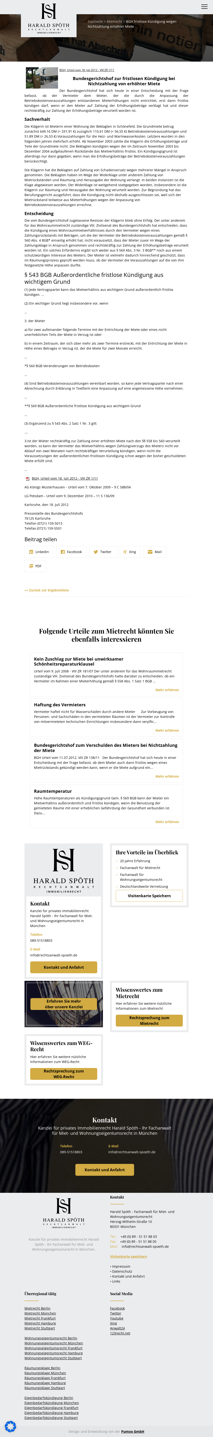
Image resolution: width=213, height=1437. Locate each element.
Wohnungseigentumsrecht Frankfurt (53, 1348)
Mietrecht (114, 21)
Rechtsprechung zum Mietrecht (149, 1020)
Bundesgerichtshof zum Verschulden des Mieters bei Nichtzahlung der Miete (105, 747)
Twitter (115, 1313)
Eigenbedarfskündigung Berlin (48, 1398)
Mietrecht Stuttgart (39, 1328)
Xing (113, 1323)
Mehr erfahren (167, 690)
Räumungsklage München (45, 1373)
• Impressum (120, 1266)
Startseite (95, 21)
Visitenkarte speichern (128, 1256)
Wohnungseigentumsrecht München (53, 1343)
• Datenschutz (121, 1271)
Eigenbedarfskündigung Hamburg (51, 1412)
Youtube (116, 1318)
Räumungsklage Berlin (42, 1368)
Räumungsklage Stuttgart (44, 1388)
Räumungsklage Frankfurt (45, 1378)
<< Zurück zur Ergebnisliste (46, 590)
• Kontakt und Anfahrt (127, 1276)
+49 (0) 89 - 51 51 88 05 (138, 1241)
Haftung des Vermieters (60, 704)
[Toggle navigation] (204, 6)
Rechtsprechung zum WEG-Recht (64, 1073)
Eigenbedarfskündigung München (51, 1403)
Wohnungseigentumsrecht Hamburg (53, 1353)
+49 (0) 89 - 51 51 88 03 (139, 1236)
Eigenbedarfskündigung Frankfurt (51, 1407)
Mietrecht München (40, 1313)
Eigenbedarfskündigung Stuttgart (51, 1417)
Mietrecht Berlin (37, 1308)
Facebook (117, 1308)
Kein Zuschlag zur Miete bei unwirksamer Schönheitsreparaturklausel (78, 661)
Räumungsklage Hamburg (45, 1383)
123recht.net (120, 1333)
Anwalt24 (117, 1328)
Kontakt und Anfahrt (64, 967)
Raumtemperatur (53, 791)
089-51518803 (41, 940)
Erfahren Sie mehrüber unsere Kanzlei (64, 1004)
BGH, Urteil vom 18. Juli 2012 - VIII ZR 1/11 (65, 478)
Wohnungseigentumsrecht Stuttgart (53, 1358)
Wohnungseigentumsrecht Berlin (50, 1338)
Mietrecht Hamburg (40, 1323)
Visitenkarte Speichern (149, 895)
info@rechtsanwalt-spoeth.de (53, 955)
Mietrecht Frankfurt (40, 1318)
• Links (115, 1281)
